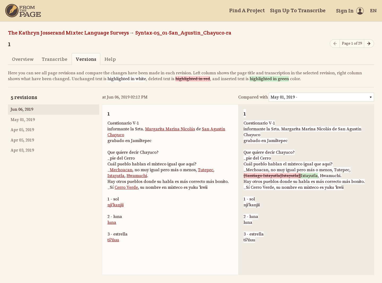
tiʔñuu (113, 240)
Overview (22, 59)
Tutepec (205, 170)
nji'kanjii (115, 205)
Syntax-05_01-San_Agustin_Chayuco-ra (183, 32)
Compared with (253, 97)
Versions (86, 59)
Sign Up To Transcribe (297, 10)
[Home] (23, 10)
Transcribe (54, 59)
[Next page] (369, 43)
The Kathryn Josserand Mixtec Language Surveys (68, 32)
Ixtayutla (115, 175)
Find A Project (247, 10)
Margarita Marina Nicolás (170, 129)
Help (110, 59)
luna (111, 222)
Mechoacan (121, 170)
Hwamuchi (137, 175)
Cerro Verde (126, 187)
